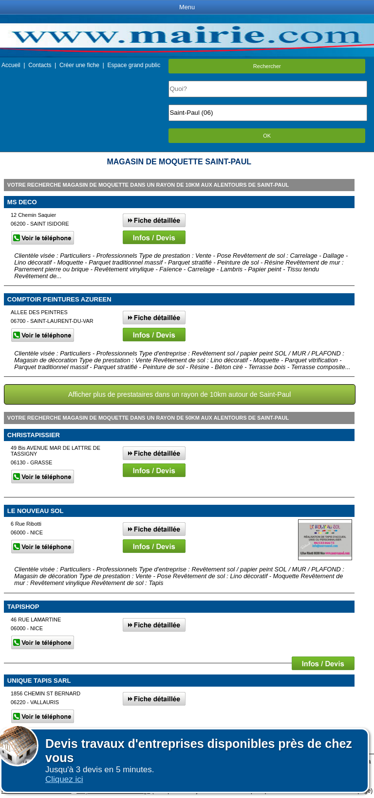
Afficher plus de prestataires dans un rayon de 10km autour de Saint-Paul (179, 394)
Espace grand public (133, 65)
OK (267, 136)
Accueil (10, 65)
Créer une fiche (79, 65)
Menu (187, 7)
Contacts (39, 65)
